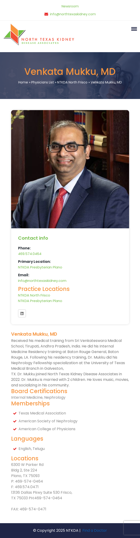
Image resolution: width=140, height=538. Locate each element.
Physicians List (42, 82)
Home (23, 82)
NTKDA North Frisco (72, 82)
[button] (133, 28)
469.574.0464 (29, 253)
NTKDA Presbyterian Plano (40, 267)
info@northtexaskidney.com (73, 14)
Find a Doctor (94, 530)
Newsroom (70, 6)
